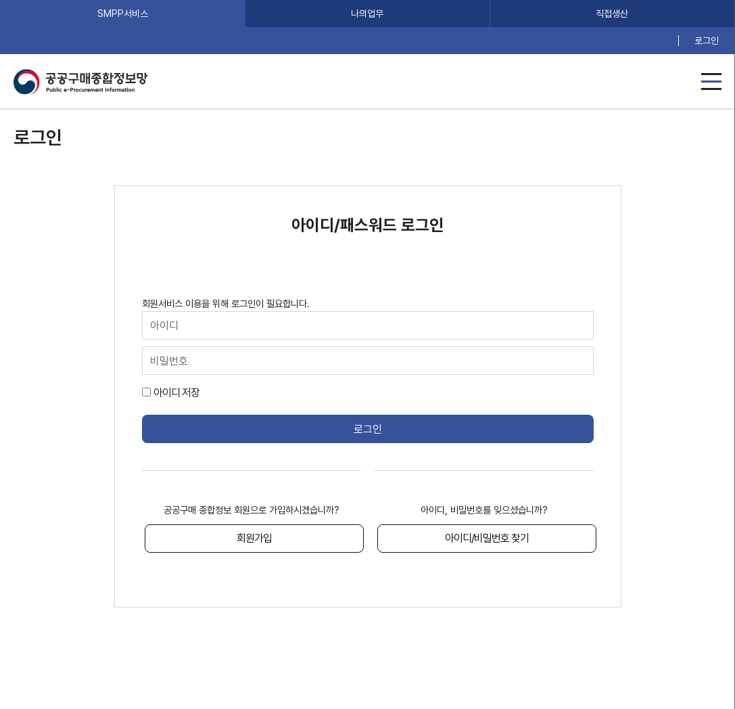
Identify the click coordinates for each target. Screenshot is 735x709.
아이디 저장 (176, 392)
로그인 (706, 40)
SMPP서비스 (122, 13)
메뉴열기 (711, 81)
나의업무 (367, 13)
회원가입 (254, 538)
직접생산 (612, 13)
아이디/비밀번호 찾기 (487, 538)
